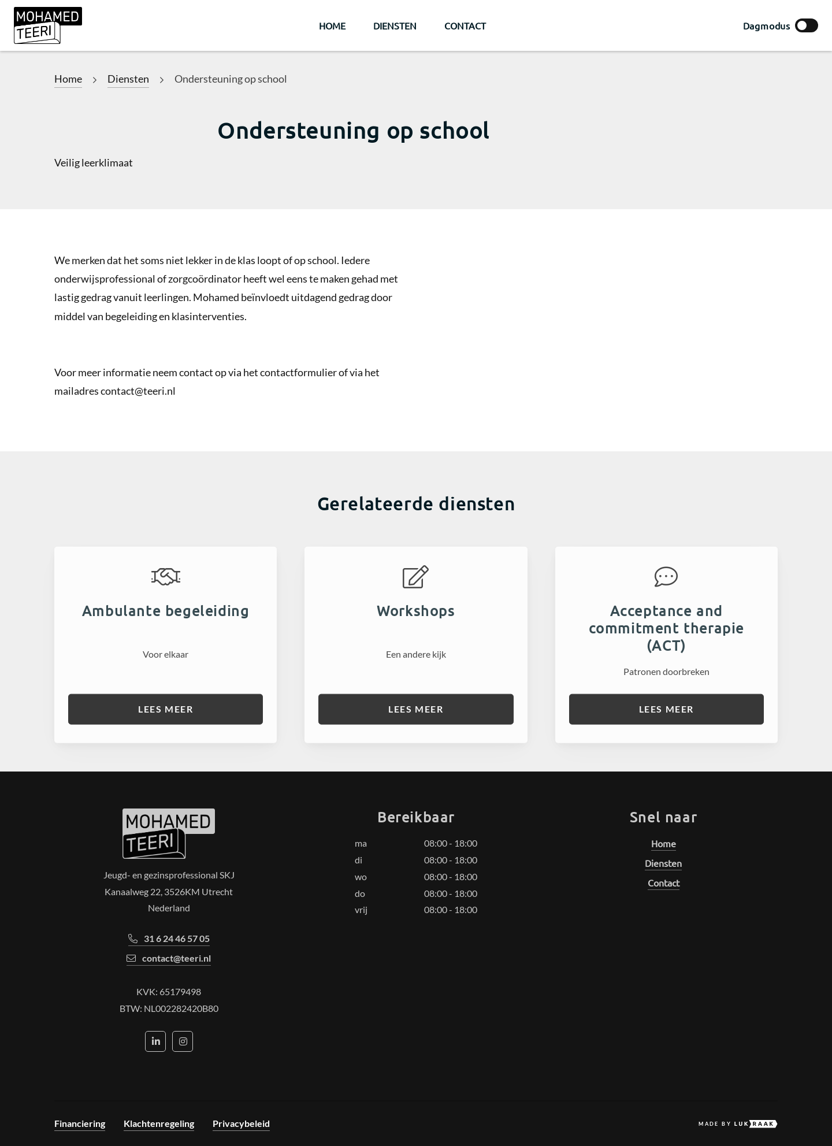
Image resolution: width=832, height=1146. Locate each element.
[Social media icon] (155, 1041)
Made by (738, 1124)
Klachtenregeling (159, 1123)
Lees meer (165, 740)
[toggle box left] (806, 25)
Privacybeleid (241, 1123)
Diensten (395, 25)
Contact (465, 25)
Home (332, 25)
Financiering (79, 1123)
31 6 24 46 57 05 (169, 938)
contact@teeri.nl (169, 958)
